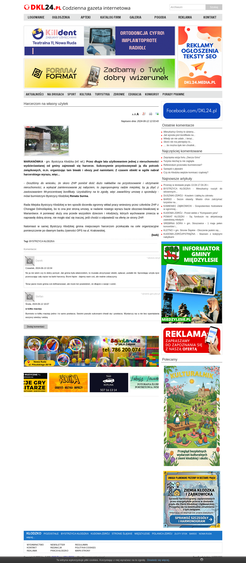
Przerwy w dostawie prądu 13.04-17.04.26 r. (186, 185)
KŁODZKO (33, 533)
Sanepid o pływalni (173, 168)
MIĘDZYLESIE (142, 533)
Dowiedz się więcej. (158, 560)
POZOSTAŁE (51, 533)
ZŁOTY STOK (180, 534)
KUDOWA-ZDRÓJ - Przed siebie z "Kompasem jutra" (190, 213)
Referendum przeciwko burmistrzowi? (182, 165)
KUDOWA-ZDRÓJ (100, 533)
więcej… (30, 537)
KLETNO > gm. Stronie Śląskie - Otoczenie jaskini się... (191, 230)
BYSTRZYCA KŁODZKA (42, 241)
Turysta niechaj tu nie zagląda (178, 161)
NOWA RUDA (205, 534)
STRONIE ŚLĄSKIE (122, 533)
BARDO (193, 534)
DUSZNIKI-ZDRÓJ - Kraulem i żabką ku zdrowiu (188, 195)
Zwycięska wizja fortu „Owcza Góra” (181, 157)
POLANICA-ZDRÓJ (162, 533)
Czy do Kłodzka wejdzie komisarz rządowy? (185, 172)
